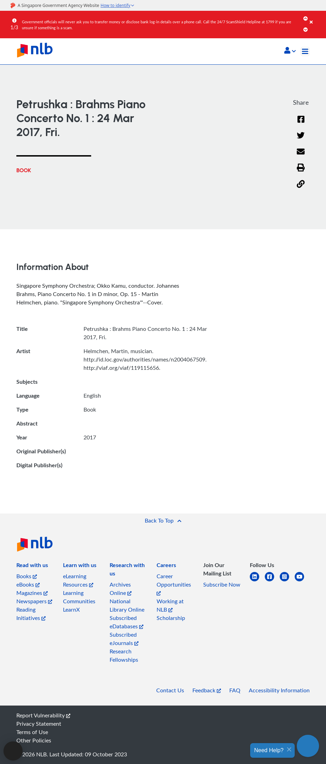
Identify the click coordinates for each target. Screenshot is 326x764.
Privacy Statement (38, 723)
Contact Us (170, 690)
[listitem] (32, 566)
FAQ (234, 690)
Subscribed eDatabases (126, 622)
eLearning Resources (78, 580)
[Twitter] (300, 140)
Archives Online (121, 589)
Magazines (32, 593)
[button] (290, 51)
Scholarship (171, 618)
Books (26, 576)
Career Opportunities (174, 584)
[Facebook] (301, 124)
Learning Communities (79, 597)
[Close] (317, 17)
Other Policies (33, 740)
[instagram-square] (287, 581)
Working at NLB (170, 605)
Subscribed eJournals (124, 639)
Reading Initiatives (31, 614)
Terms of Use (32, 732)
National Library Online (127, 605)
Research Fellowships (124, 655)
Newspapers (34, 601)
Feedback (206, 690)
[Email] (300, 156)
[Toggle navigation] (305, 51)
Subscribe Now (221, 584)
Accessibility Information (279, 690)
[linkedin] (257, 581)
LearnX (71, 609)
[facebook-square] (272, 581)
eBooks (28, 584)
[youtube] (302, 581)
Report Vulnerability (43, 715)
